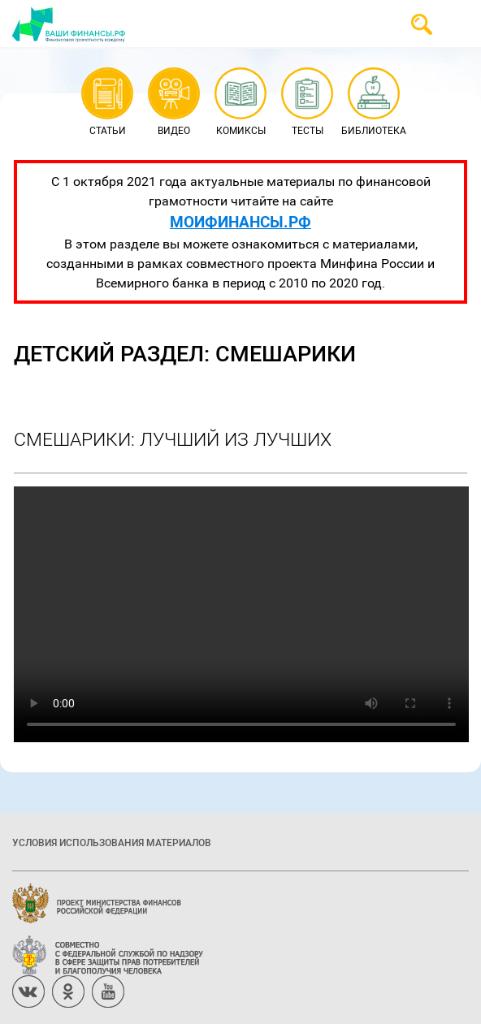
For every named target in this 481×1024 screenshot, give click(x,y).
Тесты (307, 102)
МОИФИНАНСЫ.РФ (240, 221)
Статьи (107, 102)
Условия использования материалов (111, 842)
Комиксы (241, 102)
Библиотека (373, 102)
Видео (173, 102)
